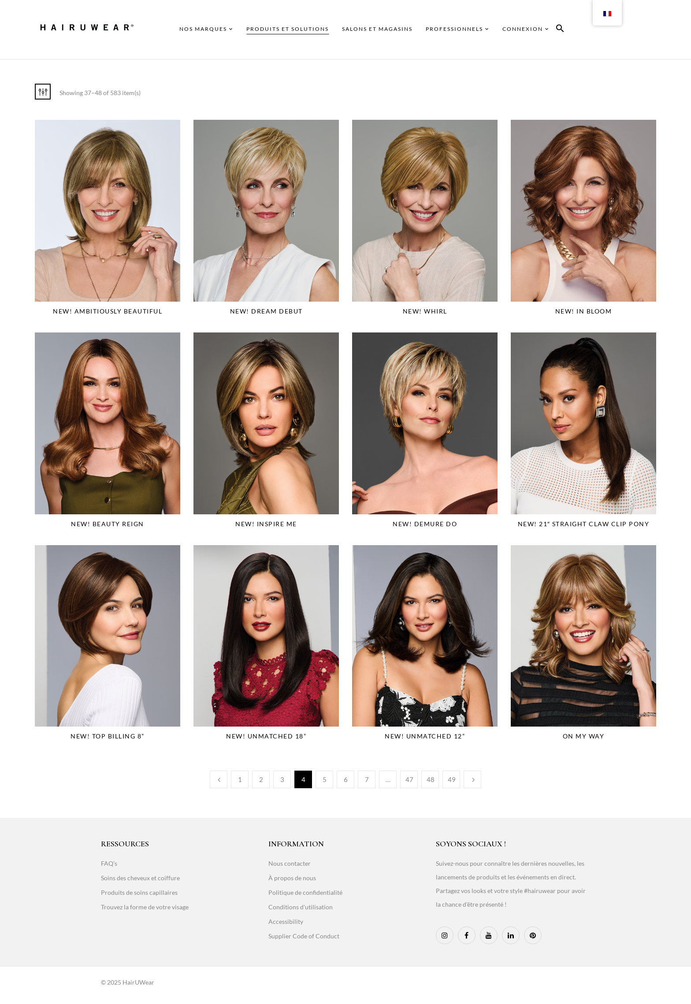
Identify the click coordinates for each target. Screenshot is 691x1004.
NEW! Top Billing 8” (108, 736)
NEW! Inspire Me (266, 524)
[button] (560, 30)
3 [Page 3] (282, 779)
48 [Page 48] (431, 779)
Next (472, 779)
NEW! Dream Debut (266, 311)
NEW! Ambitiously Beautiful (107, 311)
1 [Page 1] (240, 779)
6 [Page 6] (346, 779)
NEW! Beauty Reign (107, 524)
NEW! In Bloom (583, 311)
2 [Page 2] (261, 779)
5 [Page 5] (325, 779)
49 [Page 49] (452, 779)
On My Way (584, 736)
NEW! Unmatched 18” (266, 736)
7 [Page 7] (367, 779)
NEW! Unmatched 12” (425, 736)
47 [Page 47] (409, 779)
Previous (218, 779)
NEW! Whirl (425, 311)
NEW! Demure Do (425, 524)
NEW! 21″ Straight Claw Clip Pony (584, 524)
